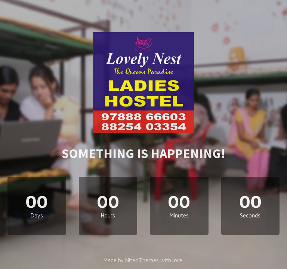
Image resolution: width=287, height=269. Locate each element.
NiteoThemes (142, 260)
